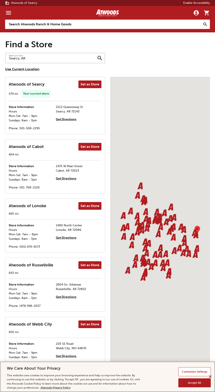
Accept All (194, 382)
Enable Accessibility (196, 3)
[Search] (205, 24)
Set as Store (90, 84)
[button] (136, 216)
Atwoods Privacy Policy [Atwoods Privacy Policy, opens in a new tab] (55, 387)
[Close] (210, 376)
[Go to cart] (206, 12)
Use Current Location (22, 69)
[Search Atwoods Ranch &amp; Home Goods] (103, 24)
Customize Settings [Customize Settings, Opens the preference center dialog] (194, 371)
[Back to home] (107, 12)
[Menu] (8, 12)
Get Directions (66, 119)
